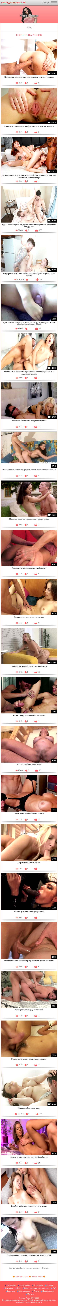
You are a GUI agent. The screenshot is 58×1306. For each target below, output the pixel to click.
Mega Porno (25, 1298)
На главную (11, 1285)
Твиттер (31, 1294)
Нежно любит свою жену (29, 1108)
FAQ (54, 1288)
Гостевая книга (24, 1291)
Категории (9, 1288)
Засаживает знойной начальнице (29, 813)
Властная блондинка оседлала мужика (28, 420)
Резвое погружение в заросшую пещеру (29, 1059)
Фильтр (29, 27)
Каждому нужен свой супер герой (29, 911)
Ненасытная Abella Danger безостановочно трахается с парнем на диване (29, 372)
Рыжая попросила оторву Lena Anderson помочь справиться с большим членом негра (29, 176)
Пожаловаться (48, 1291)
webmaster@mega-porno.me (45, 1300)
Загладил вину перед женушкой (29, 1010)
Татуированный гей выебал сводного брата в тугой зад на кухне (29, 274)
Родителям (38, 1285)
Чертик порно (37, 1276)
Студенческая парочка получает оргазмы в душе (29, 1255)
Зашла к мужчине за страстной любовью (29, 1157)
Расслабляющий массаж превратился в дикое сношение (29, 960)
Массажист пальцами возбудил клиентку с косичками (29, 126)
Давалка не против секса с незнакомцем (29, 666)
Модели (49, 1285)
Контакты (11, 1291)
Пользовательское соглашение (36, 1288)
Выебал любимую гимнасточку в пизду (29, 1206)
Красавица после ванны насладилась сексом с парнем (29, 77)
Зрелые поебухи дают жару (29, 764)
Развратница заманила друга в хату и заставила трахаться (29, 470)
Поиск (36, 1291)
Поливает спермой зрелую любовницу (29, 568)
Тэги (19, 1288)
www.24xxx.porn (21, 1276)
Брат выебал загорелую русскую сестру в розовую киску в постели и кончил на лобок (29, 323)
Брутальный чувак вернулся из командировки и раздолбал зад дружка (29, 225)
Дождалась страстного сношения (29, 617)
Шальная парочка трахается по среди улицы (29, 519)
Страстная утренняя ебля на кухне (29, 715)
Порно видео (25, 1285)
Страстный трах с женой (29, 862)
